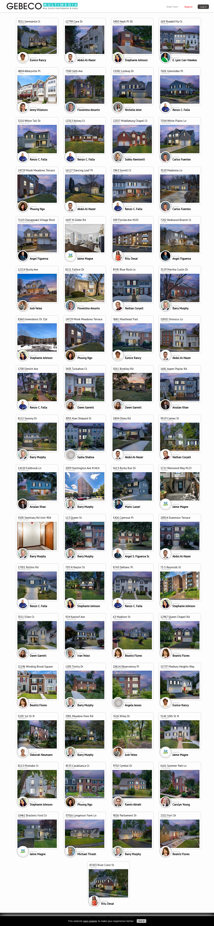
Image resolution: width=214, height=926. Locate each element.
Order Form (172, 6)
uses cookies (90, 921)
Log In (203, 6)
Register (188, 6)
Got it (141, 920)
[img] (42, 5)
